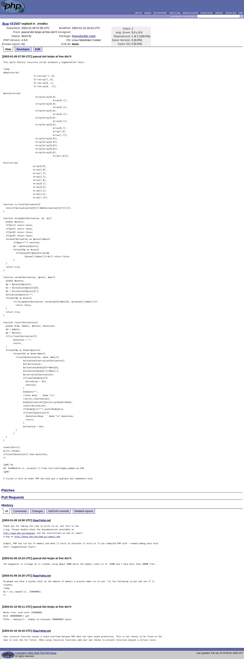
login (241, 13)
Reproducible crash (84, 36)
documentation (160, 13)
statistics (219, 13)
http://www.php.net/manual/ (19, 533)
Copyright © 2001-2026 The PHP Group (35, 653)
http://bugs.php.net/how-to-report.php (37, 536)
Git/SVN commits (58, 511)
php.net (138, 13)
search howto (207, 13)
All (6, 511)
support (147, 13)
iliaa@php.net (42, 520)
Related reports (84, 511)
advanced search (190, 13)
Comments (20, 511)
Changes (37, 511)
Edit (37, 49)
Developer (23, 49)
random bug (230, 13)
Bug (5, 24)
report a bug (174, 13)
